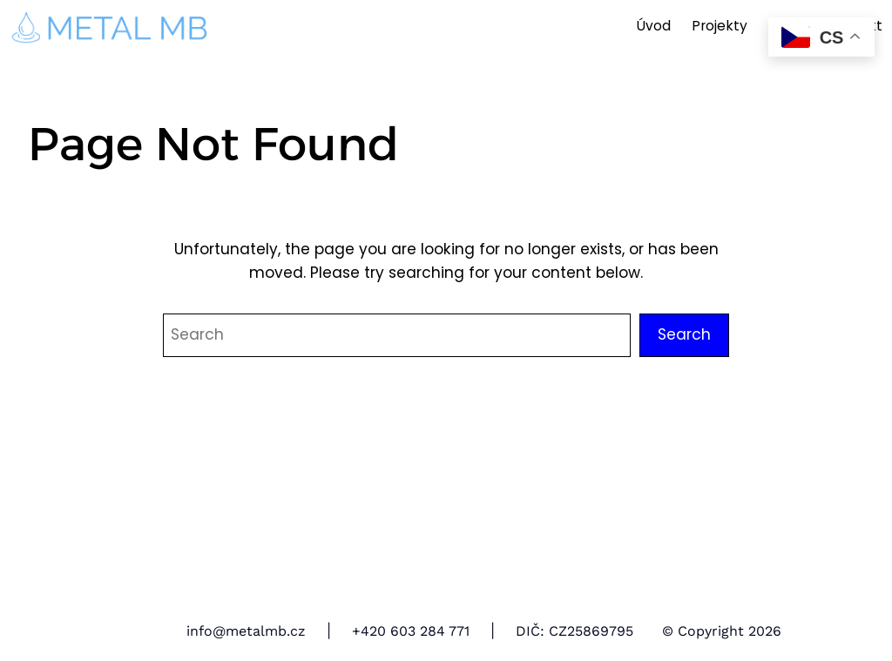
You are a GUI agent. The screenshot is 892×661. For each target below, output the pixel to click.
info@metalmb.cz (246, 631)
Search (684, 334)
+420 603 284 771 (411, 631)
